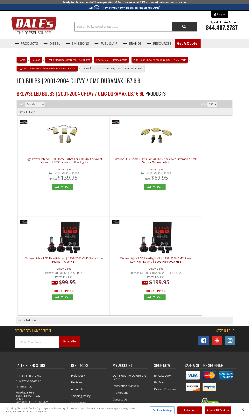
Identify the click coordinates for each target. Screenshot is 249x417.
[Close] (242, 409)
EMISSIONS (80, 43)
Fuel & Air (108, 43)
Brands (135, 43)
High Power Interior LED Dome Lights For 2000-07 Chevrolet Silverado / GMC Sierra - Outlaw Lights (45, 162)
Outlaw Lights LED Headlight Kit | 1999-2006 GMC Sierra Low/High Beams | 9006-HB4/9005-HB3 (206, 162)
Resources (162, 43)
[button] (136, 26)
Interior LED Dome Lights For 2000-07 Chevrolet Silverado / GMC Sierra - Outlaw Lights (98, 162)
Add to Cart (45, 187)
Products (29, 43)
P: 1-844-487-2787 (29, 280)
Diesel (54, 43)
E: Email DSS (24, 291)
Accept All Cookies (218, 410)
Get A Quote (187, 43)
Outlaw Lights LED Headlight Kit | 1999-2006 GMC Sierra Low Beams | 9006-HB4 (153, 162)
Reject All (189, 410)
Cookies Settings (162, 410)
